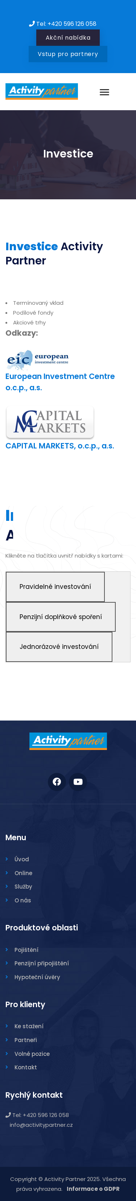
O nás (23, 900)
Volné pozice (32, 1054)
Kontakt (26, 1067)
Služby (23, 886)
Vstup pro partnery (68, 54)
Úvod (22, 859)
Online (23, 873)
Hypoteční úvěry (37, 977)
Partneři (26, 1040)
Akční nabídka (68, 37)
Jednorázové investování (59, 646)
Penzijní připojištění (42, 963)
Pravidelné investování (55, 586)
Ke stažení (29, 1026)
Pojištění (26, 950)
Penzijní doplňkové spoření (61, 617)
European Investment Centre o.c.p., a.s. (60, 373)
